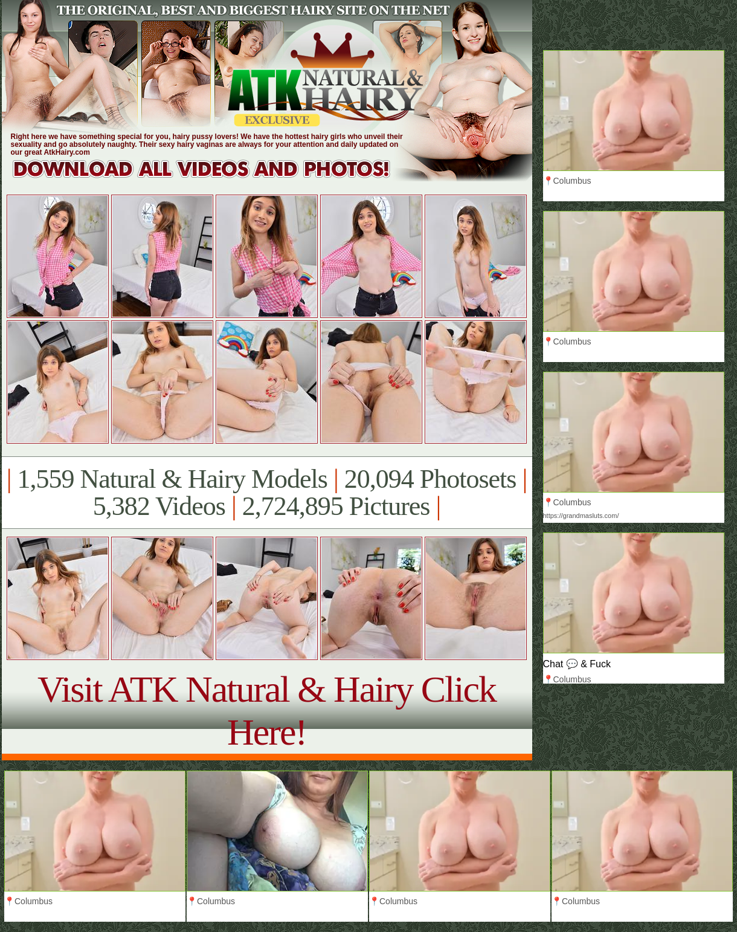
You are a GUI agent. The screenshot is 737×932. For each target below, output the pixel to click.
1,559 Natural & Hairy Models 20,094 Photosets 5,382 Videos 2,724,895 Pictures (267, 492)
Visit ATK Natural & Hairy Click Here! (266, 710)
